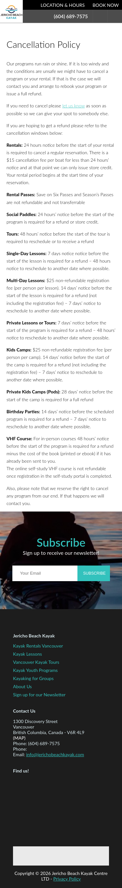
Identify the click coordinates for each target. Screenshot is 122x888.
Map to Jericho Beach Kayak (44, 809)
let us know (73, 105)
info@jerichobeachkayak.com (55, 754)
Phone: (20, 743)
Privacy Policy (67, 878)
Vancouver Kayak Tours (36, 662)
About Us (22, 686)
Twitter (62, 856)
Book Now (105, 5)
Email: (19, 754)
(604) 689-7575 (71, 16)
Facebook (41, 856)
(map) (19, 738)
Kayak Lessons (27, 654)
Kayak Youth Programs (35, 670)
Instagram (83, 856)
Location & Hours (63, 5)
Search (100, 16)
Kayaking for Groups (33, 678)
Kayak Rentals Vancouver (38, 646)
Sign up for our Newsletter (39, 694)
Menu (115, 16)
